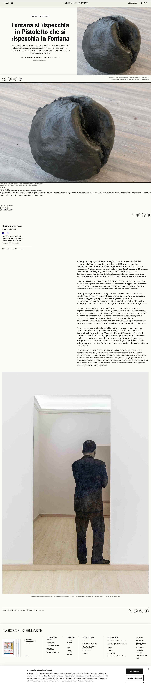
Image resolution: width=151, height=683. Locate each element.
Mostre (34, 16)
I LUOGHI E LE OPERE (52, 639)
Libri (83, 641)
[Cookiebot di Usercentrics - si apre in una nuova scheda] (13, 679)
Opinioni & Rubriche (89, 644)
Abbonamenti (132, 3)
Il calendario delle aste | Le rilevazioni (116, 646)
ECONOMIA (69, 638)
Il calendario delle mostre (114, 641)
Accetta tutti (128, 656)
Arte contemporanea (39, 60)
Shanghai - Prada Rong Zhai (12, 236)
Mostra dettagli (109, 679)
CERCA (145, 3)
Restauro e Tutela (51, 646)
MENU (7, 3)
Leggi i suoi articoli (9, 229)
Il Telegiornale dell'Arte (141, 644)
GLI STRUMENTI (112, 638)
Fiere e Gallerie (68, 641)
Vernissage (139, 648)
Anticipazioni (44, 16)
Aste (67, 648)
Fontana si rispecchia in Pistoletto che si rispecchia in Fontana (40, 33)
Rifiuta (128, 669)
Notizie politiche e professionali (88, 647)
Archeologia (52, 643)
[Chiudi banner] (148, 653)
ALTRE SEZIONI (86, 638)
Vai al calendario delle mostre (13, 249)
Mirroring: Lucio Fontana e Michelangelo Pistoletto (12, 240)
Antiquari (69, 645)
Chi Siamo (139, 638)
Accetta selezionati (128, 662)
